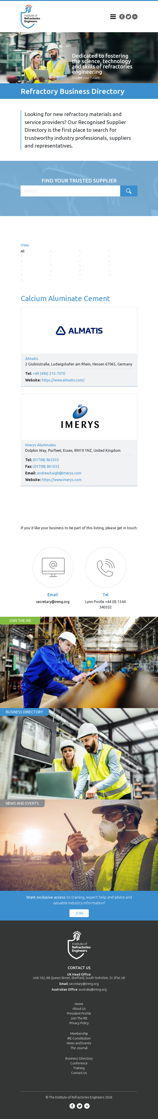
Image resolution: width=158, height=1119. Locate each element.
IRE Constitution (79, 1038)
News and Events (79, 1043)
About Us (79, 1009)
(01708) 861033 (46, 466)
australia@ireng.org (93, 989)
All (23, 251)
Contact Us (79, 1073)
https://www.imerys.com (62, 480)
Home (79, 1004)
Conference (79, 1063)
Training (79, 1068)
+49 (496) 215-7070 (49, 373)
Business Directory (79, 1058)
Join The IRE (79, 1018)
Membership (79, 1033)
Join (79, 913)
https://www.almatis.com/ (63, 380)
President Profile (79, 1013)
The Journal (79, 1048)
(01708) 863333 (46, 460)
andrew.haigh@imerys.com (59, 473)
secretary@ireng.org (52, 602)
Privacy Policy (79, 1023)
